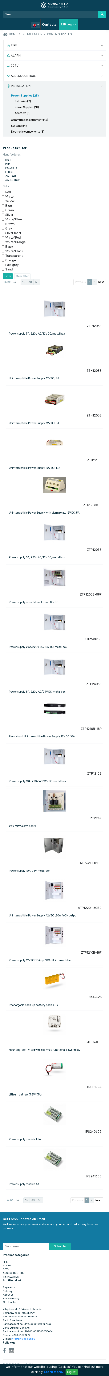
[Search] (50, 14)
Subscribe (60, 1246)
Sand (9, 269)
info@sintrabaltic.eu (23, 1338)
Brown (10, 224)
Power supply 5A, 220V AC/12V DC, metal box (37, 557)
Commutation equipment (29, 120)
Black (9, 246)
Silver (9, 215)
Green (9, 210)
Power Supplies (59, 34)
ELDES (9, 172)
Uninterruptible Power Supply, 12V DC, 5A (34, 423)
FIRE (5, 1261)
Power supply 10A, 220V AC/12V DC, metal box (37, 781)
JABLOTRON (12, 180)
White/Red (13, 237)
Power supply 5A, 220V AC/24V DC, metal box (37, 691)
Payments (9, 1287)
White (9, 196)
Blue (8, 205)
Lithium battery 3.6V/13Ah (25, 1094)
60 (36, 282)
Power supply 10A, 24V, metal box (29, 870)
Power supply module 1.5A (25, 1139)
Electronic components (27, 131)
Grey (8, 228)
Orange (10, 260)
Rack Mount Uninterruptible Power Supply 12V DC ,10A (42, 736)
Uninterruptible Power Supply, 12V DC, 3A (34, 378)
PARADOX (11, 168)
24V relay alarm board (22, 826)
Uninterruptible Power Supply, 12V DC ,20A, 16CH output (43, 915)
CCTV (6, 1269)
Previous (80, 282)
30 (30, 282)
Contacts (49, 24)
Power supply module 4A (24, 1184)
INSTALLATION (32, 34)
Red (8, 192)
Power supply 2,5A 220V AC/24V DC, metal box (38, 647)
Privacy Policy (11, 1298)
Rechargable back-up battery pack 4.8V (33, 1005)
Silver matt (13, 233)
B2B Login (67, 24)
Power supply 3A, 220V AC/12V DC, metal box (37, 333)
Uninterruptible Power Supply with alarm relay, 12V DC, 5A (44, 512)
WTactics (101, 1373)
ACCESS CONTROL (13, 1272)
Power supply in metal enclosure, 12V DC (33, 602)
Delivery (7, 1291)
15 (23, 282)
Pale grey (12, 265)
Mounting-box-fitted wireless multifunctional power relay (44, 1049)
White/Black (14, 251)
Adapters (22, 113)
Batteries (23, 101)
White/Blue (13, 219)
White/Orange (15, 242)
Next (101, 282)
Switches (19, 125)
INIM (7, 164)
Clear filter (22, 276)
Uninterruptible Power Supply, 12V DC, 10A (34, 468)
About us (8, 1294)
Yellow (9, 201)
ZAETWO (10, 176)
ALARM (7, 1265)
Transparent (14, 256)
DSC (7, 160)
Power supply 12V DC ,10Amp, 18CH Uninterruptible (40, 960)
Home (10, 34)
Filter (8, 276)
